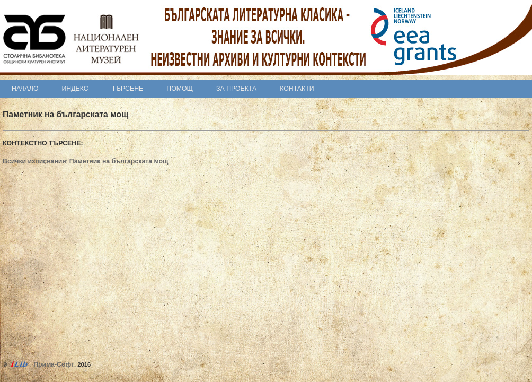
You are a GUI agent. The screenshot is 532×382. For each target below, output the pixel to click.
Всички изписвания (34, 161)
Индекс (75, 88)
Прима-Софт (53, 364)
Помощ (179, 88)
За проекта (236, 88)
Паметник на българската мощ (119, 161)
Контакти (297, 88)
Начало (25, 88)
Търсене (128, 88)
